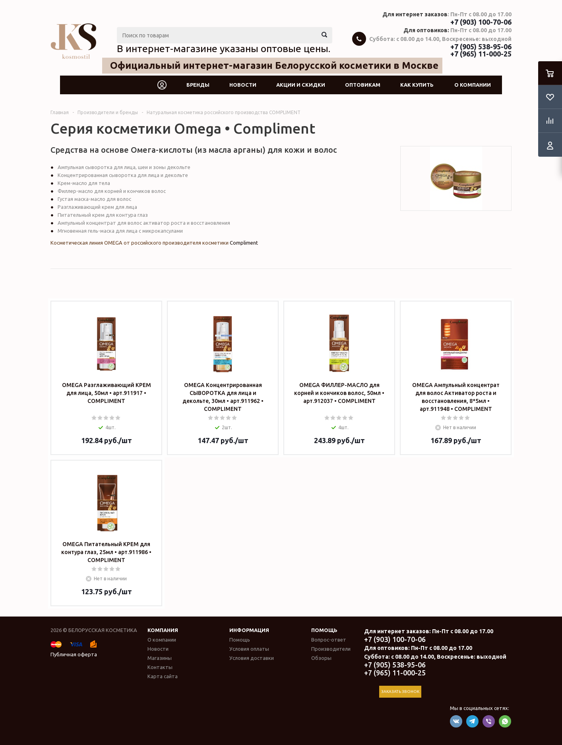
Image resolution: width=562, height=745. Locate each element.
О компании (472, 85)
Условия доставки (251, 658)
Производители (331, 649)
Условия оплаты (249, 649)
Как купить (417, 85)
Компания (162, 630)
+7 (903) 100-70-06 (481, 21)
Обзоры (321, 658)
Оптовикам (362, 85)
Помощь (324, 630)
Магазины (159, 658)
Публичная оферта (73, 654)
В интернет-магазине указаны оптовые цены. (223, 48)
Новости (242, 85)
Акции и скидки (300, 85)
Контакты (159, 667)
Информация (249, 630)
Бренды (197, 85)
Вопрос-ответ (328, 639)
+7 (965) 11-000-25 (481, 53)
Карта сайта (162, 676)
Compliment (244, 242)
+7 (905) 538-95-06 (481, 46)
